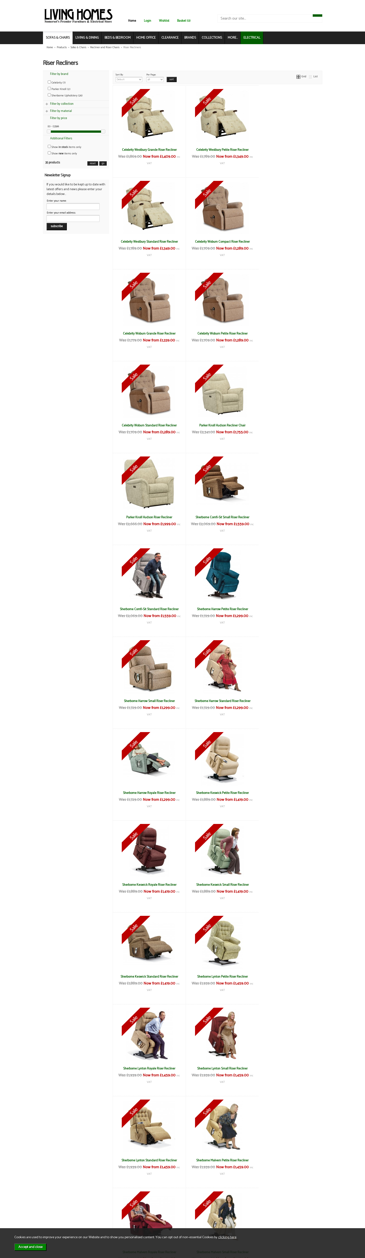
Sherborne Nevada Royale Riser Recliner (217, 976)
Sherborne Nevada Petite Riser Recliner (148, 976)
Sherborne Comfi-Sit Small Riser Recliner (148, 425)
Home (132, 20)
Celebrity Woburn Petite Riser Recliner (287, 241)
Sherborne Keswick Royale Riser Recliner (217, 609)
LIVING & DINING (87, 38)
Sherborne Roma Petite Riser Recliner (217, 1068)
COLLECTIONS (212, 38)
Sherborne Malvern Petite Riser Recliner (287, 793)
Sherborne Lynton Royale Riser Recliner (287, 701)
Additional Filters (61, 138)
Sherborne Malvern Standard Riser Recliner (287, 884)
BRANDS (190, 38)
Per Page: (155, 77)
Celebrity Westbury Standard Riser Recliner (287, 149)
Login (147, 20)
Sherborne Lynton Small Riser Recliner (147, 793)
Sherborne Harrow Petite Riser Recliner (287, 425)
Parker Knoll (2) (59, 89)
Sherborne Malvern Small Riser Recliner (217, 884)
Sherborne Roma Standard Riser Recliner (217, 1160)
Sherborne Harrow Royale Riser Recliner (287, 517)
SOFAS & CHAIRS (58, 38)
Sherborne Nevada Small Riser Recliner (287, 976)
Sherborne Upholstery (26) (65, 95)
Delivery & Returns (107, 1209)
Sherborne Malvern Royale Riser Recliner (148, 884)
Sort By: (129, 77)
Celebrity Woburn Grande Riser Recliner (217, 241)
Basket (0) (183, 20)
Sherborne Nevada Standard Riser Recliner (147, 1068)
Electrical (56, 1224)
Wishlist (164, 20)
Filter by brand (59, 74)
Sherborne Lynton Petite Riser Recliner (217, 701)
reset (93, 163)
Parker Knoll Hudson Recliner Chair (217, 333)
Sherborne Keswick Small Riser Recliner (287, 609)
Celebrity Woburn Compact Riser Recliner (147, 241)
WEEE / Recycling (106, 1219)
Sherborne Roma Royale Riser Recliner (287, 1068)
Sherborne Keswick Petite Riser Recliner (147, 609)
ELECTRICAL (251, 38)
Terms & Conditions (108, 1204)
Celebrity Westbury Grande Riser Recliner (147, 149)
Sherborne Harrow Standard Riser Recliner (217, 517)
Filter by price (58, 118)
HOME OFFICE (146, 38)
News (54, 1204)
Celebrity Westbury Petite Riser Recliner (217, 149)
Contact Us (57, 1214)
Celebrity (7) (57, 82)
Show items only (64, 147)
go (103, 163)
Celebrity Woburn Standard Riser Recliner (147, 333)
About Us (56, 1209)
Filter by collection (62, 103)
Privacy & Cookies (107, 1214)
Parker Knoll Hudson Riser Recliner (287, 333)
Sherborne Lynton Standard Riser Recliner (217, 793)
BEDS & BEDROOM (118, 38)
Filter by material (61, 111)
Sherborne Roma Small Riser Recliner (147, 1160)
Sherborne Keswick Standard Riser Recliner (147, 701)
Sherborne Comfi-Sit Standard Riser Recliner (217, 425)
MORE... (233, 38)
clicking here (227, 1237)
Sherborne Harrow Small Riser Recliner (147, 517)
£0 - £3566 (53, 126)
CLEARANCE (170, 38)
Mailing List (57, 1219)
